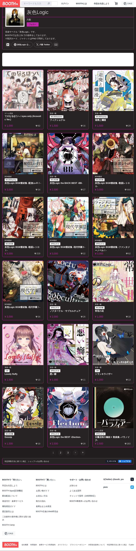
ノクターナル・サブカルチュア (65, 311)
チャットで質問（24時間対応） (83, 496)
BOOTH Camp (8, 525)
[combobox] (36, 3)
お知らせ (73, 486)
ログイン (65, 4)
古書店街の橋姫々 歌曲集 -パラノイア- (112, 439)
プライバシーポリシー (78, 545)
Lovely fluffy (11, 374)
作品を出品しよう (101, 4)
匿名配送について (10, 496)
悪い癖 (53, 374)
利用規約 (33, 545)
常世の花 (99, 311)
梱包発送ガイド (9, 506)
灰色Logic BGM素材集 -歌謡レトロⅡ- (112, 185)
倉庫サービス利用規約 (47, 545)
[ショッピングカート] (116, 3)
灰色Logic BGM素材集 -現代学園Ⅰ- (22, 307)
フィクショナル (57, 120)
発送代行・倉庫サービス (12, 501)
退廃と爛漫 (100, 120)
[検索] (48, 4)
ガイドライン (63, 545)
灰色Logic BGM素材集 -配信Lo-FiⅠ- (22, 185)
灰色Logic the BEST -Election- (65, 437)
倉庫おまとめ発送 (43, 506)
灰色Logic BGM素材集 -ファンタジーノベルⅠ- (112, 249)
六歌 (29, 19)
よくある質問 (75, 491)
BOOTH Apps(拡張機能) (12, 491)
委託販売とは (8, 512)
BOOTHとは (81, 4)
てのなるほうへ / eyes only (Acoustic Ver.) (22, 118)
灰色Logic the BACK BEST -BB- (66, 183)
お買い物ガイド (42, 491)
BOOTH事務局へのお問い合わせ (84, 501)
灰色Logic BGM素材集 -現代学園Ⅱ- (67, 247)
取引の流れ (41, 501)
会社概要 (25, 545)
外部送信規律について (96, 545)
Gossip (8, 437)
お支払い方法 (41, 496)
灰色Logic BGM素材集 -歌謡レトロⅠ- (22, 249)
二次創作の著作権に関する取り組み (16, 518)
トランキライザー (103, 374)
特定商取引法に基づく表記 (117, 545)
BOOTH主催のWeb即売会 (47, 512)
